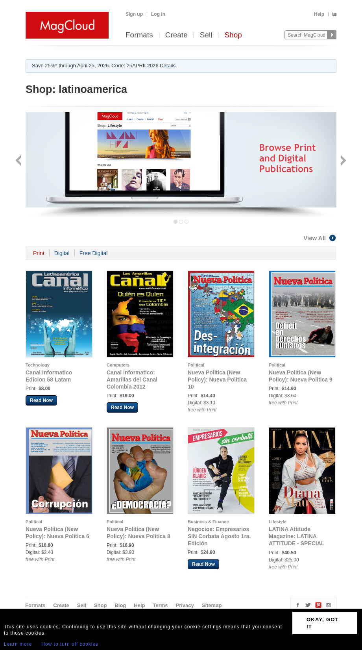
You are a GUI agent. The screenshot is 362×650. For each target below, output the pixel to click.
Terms (160, 605)
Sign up (134, 14)
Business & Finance (208, 521)
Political (196, 365)
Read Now (41, 400)
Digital (62, 253)
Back (19, 161)
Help (319, 14)
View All (319, 238)
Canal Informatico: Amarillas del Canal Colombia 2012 (132, 379)
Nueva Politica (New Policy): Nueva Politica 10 (217, 379)
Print (38, 253)
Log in (158, 14)
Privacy (185, 605)
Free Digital (93, 253)
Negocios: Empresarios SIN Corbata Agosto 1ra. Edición (219, 536)
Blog (120, 605)
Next (342, 161)
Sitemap (212, 605)
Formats (139, 35)
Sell (206, 35)
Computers (118, 365)
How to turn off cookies (69, 644)
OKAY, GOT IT (323, 623)
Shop (233, 35)
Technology (38, 365)
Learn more (18, 644)
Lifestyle (277, 521)
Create (176, 35)
